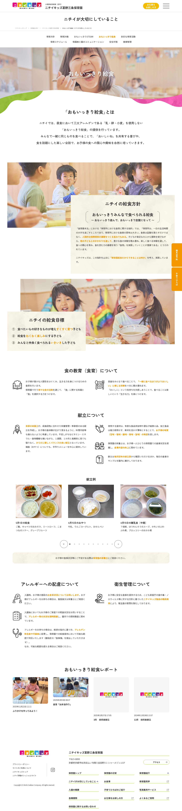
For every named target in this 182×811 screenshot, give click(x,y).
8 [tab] (102, 544)
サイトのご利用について (22, 768)
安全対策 (113, 42)
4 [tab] (83, 544)
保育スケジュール (58, 42)
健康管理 (127, 42)
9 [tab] (107, 544)
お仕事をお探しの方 (151, 6)
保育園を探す (34, 28)
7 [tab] (98, 544)
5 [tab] (88, 544)
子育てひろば (176, 279)
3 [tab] (79, 544)
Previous (64, 544)
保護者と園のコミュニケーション (88, 42)
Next (118, 544)
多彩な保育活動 (128, 37)
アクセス (156, 762)
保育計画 (64, 37)
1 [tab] (69, 544)
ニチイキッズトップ (21, 28)
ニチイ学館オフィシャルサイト (24, 775)
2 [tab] (74, 544)
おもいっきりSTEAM (83, 37)
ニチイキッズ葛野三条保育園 (50, 28)
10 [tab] (112, 544)
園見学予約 (176, 255)
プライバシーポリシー (21, 764)
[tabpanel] (39, 508)
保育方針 (50, 37)
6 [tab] (93, 544)
